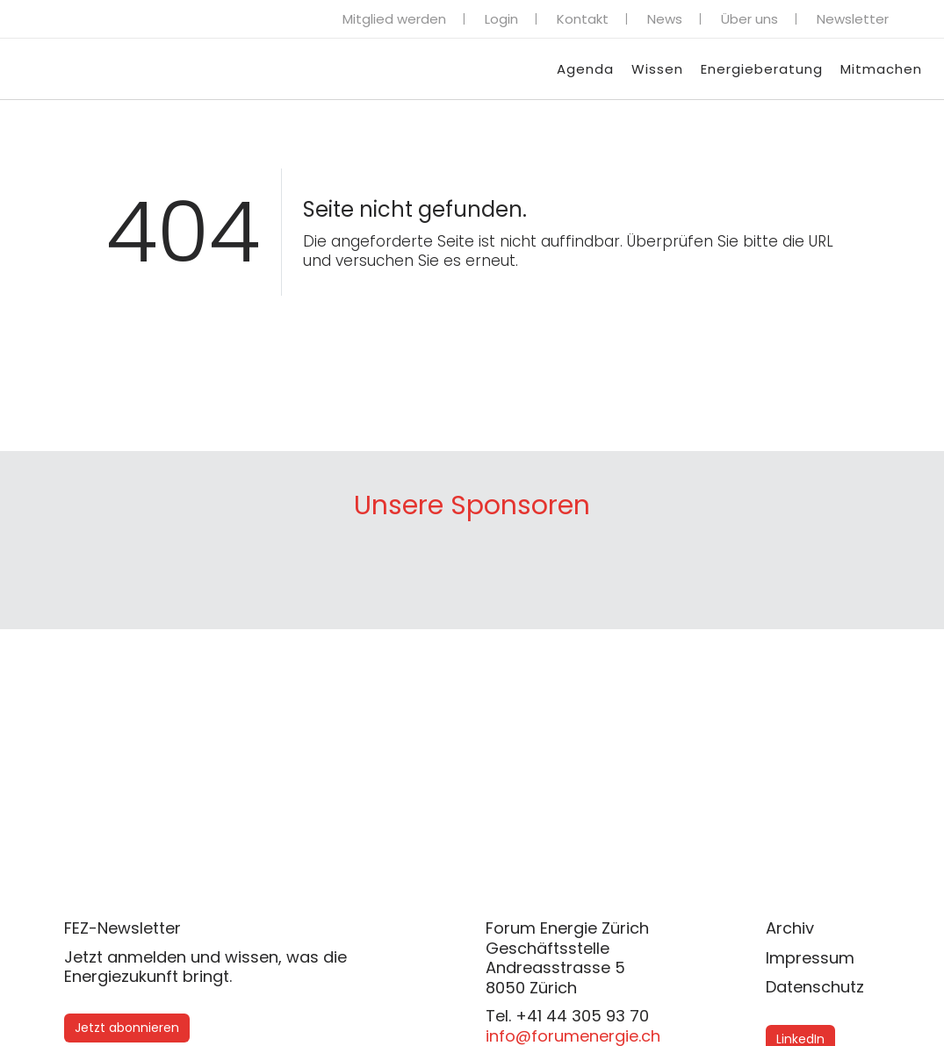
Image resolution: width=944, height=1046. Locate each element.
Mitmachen (881, 69)
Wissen (657, 69)
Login (501, 19)
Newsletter (853, 19)
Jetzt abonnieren (127, 1027)
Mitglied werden (394, 19)
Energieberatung (762, 69)
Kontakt (583, 19)
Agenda (585, 69)
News (664, 19)
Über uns (749, 19)
